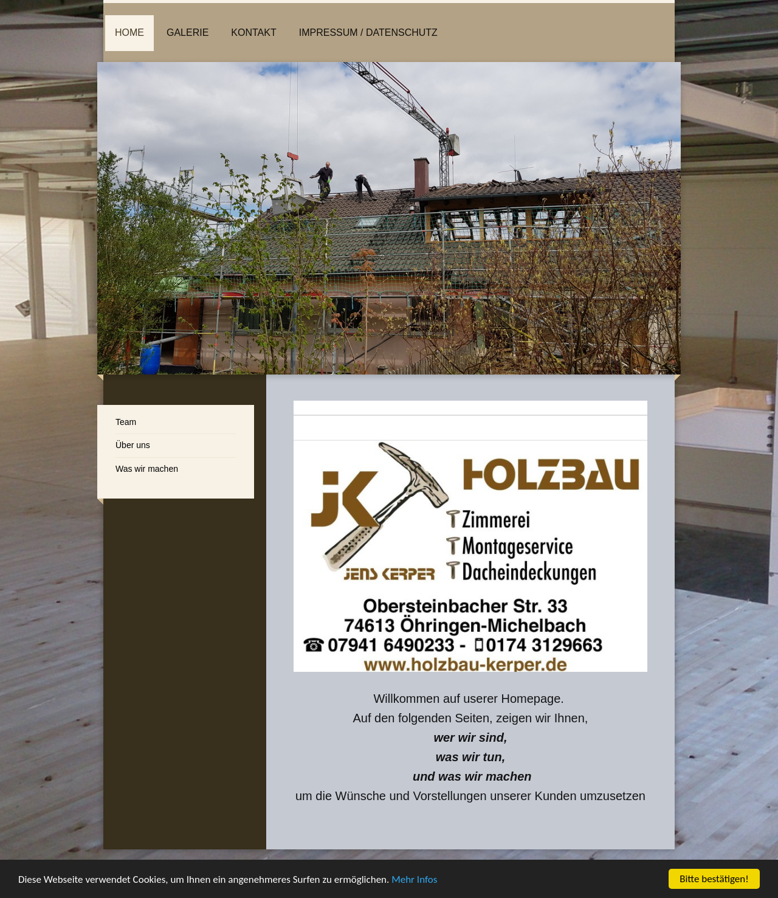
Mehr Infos (414, 880)
